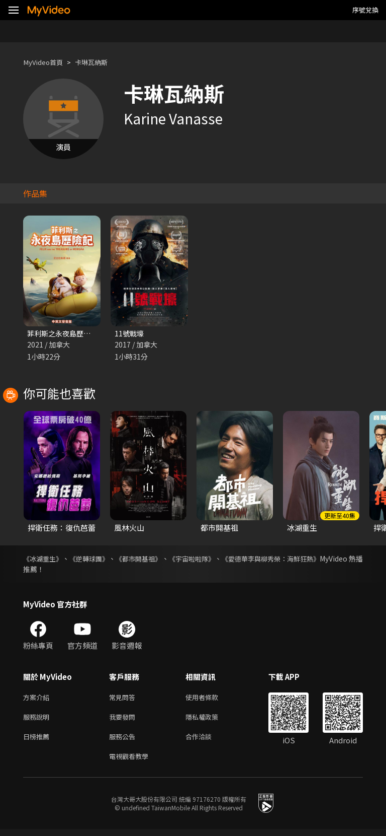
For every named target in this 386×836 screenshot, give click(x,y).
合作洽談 (206, 741)
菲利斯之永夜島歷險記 (65, 333)
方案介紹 (38, 698)
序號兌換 (365, 10)
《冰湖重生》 (44, 559)
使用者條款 (210, 698)
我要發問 (124, 720)
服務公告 (124, 741)
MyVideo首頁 (46, 62)
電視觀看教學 (131, 762)
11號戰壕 (130, 333)
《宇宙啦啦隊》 (220, 559)
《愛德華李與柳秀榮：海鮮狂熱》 (310, 559)
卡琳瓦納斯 (100, 62)
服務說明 (38, 720)
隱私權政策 (210, 720)
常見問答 (124, 698)
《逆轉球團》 (99, 559)
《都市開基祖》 (157, 559)
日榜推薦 (38, 741)
